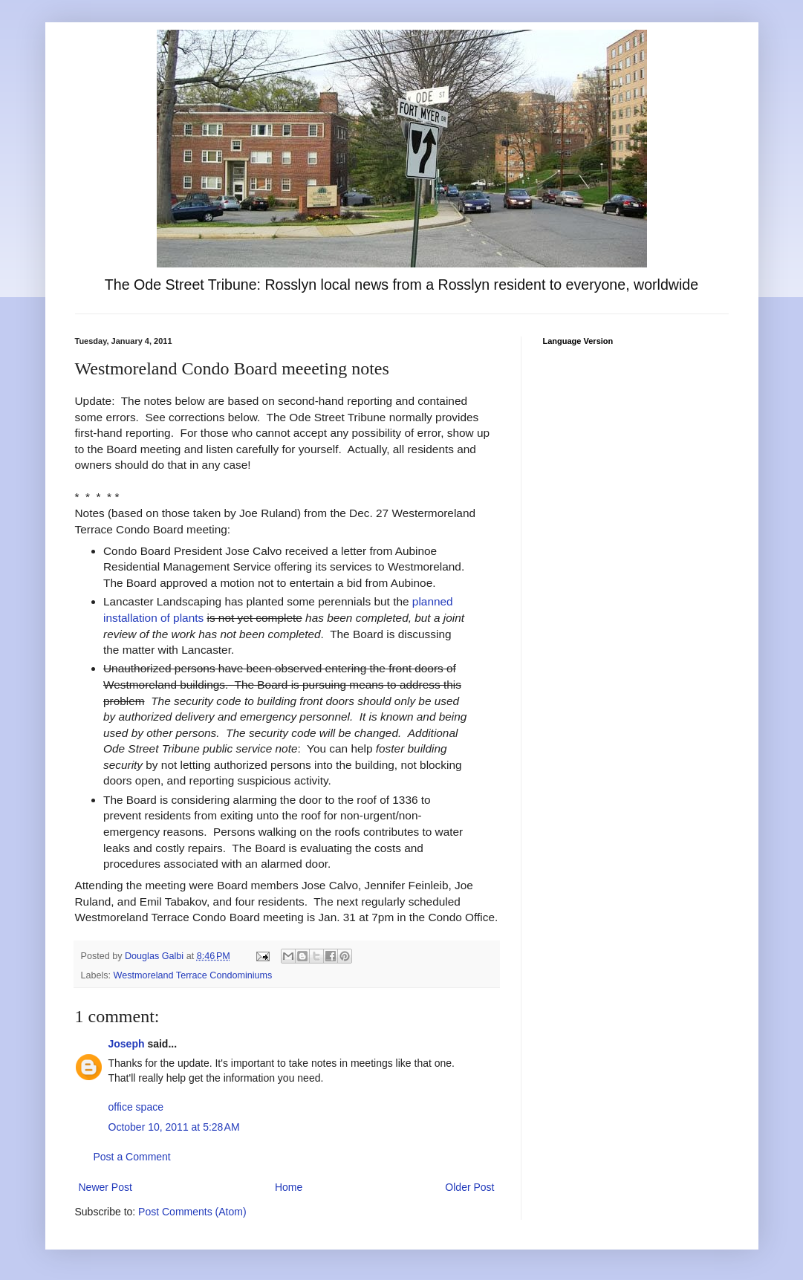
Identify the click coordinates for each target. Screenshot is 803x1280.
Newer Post (105, 1187)
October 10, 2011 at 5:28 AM (174, 1127)
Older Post (469, 1187)
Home (288, 1187)
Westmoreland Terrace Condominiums (193, 975)
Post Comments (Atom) (192, 1212)
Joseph (126, 1044)
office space (135, 1107)
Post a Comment (132, 1157)
